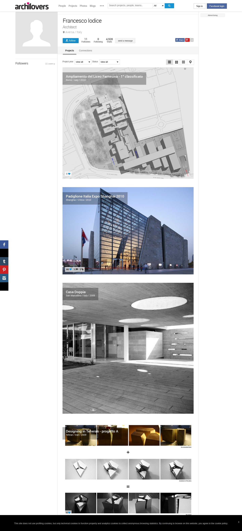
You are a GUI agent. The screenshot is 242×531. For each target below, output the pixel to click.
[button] (169, 62)
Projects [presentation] (69, 50)
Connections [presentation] (85, 50)
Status (95, 61)
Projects (73, 6)
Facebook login (217, 6)
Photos (83, 6)
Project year (68, 61)
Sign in (199, 6)
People (62, 6)
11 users (49, 63)
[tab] (69, 50)
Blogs (93, 6)
